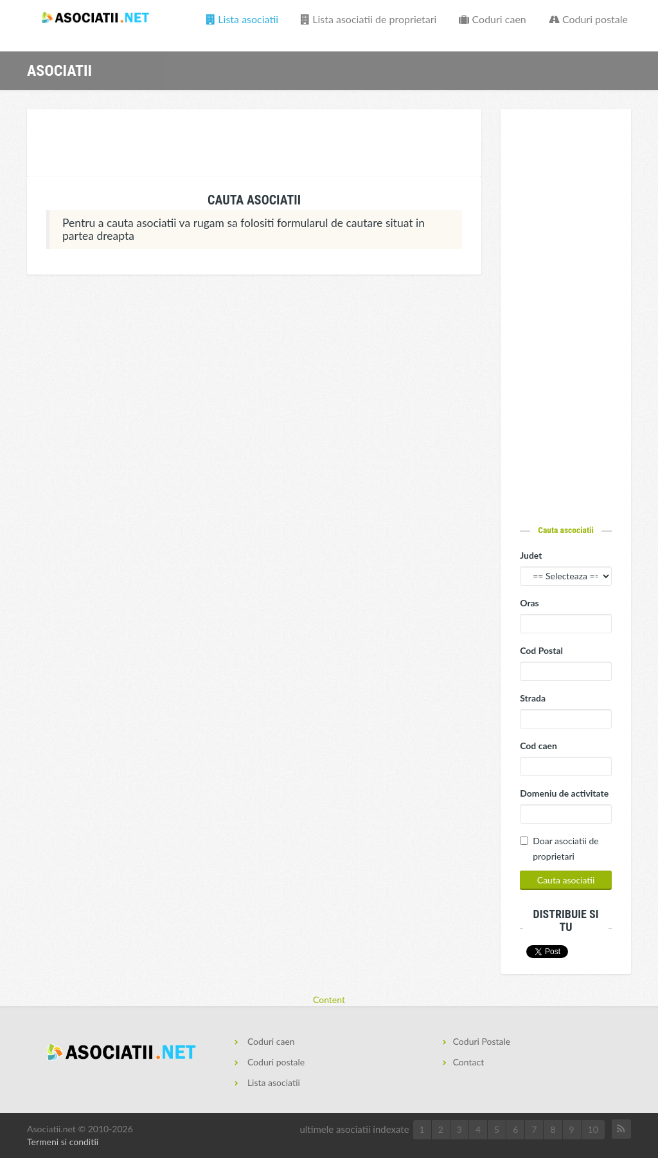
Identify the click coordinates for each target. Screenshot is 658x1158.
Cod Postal (541, 650)
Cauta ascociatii (566, 530)
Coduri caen (492, 19)
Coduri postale (588, 19)
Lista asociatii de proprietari (368, 19)
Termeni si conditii (62, 1141)
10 (593, 1129)
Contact (469, 1061)
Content (329, 999)
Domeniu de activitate (564, 793)
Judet (531, 555)
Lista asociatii (242, 19)
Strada (533, 697)
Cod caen (538, 745)
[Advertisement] (261, 145)
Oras (529, 602)
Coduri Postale (482, 1041)
